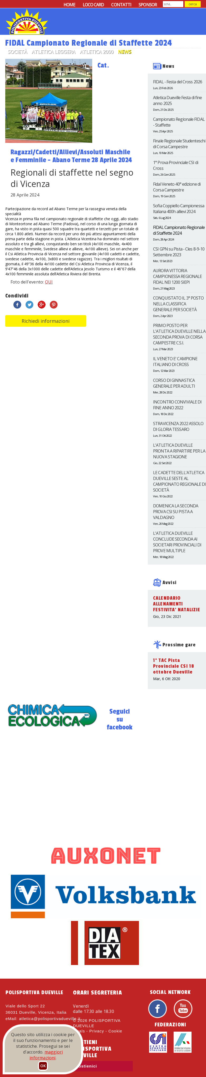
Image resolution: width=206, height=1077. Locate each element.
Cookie (115, 1031)
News (124, 52)
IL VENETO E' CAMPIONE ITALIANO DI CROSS (175, 361)
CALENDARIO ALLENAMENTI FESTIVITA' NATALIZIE (176, 604)
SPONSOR (148, 5)
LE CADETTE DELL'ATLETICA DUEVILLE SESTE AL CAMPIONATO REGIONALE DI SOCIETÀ (179, 481)
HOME (69, 5)
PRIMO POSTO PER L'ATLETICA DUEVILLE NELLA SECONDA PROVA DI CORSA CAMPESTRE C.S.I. (179, 334)
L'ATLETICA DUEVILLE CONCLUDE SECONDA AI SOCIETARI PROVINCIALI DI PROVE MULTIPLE (177, 542)
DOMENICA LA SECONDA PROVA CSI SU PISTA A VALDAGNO (175, 511)
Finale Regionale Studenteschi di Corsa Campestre (179, 144)
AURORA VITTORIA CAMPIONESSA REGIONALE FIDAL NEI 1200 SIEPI (177, 276)
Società (17, 52)
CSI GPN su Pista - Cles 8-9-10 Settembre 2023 (178, 252)
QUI (49, 282)
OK (43, 1065)
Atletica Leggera (53, 52)
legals (79, 1031)
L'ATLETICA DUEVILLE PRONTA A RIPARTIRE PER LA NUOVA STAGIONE (179, 451)
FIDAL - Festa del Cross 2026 (177, 82)
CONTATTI (121, 5)
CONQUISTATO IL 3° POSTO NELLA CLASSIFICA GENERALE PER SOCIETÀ (178, 303)
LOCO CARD (93, 5)
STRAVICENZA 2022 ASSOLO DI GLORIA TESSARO (178, 426)
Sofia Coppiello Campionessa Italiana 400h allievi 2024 (178, 208)
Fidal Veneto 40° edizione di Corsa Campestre (176, 187)
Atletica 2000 (96, 52)
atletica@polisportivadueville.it (49, 1018)
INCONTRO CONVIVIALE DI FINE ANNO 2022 (177, 405)
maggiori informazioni (46, 1055)
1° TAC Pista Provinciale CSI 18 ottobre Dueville (173, 666)
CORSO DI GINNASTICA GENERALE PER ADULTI (174, 383)
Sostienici (86, 1066)
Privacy (96, 1031)
